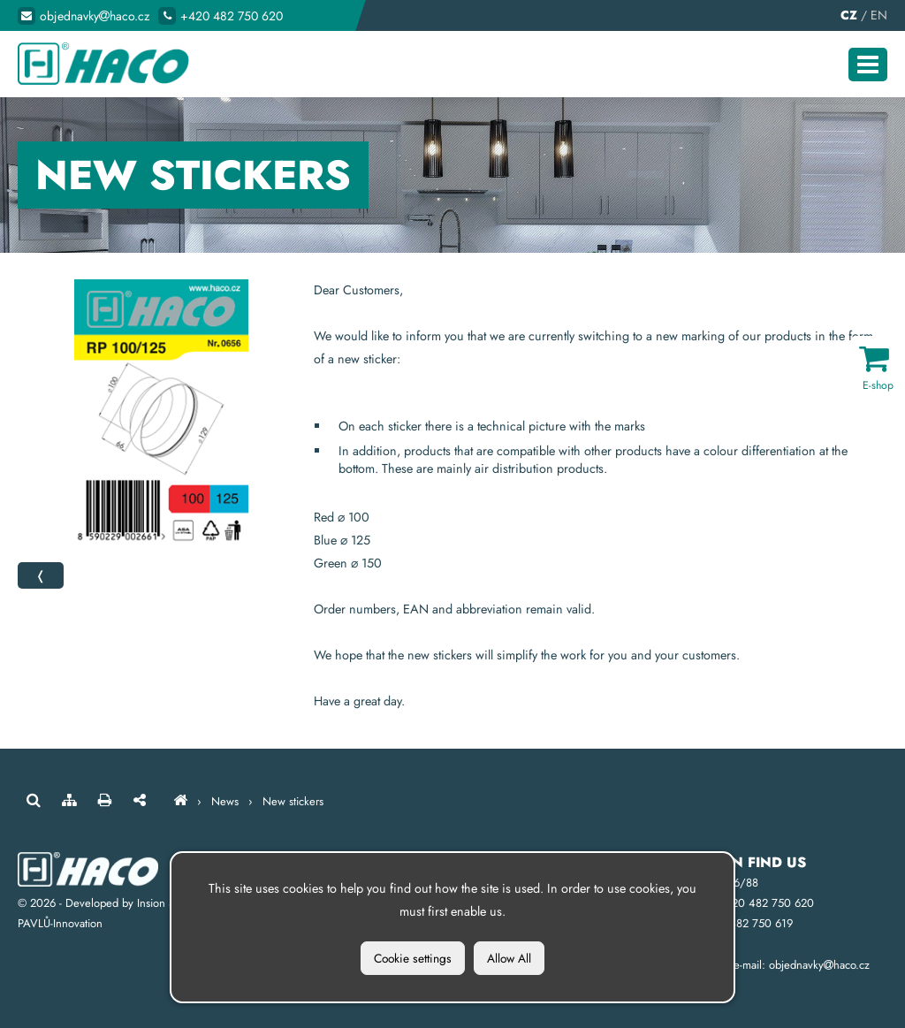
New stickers (292, 801)
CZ (848, 15)
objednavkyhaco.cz (94, 16)
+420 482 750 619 (745, 923)
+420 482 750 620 (231, 16)
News (225, 801)
